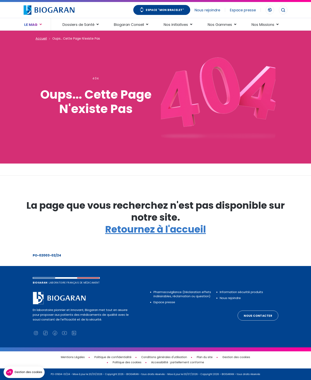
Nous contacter (258, 316)
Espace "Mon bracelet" (161, 10)
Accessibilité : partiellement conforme (177, 362)
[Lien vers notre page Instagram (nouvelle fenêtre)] (36, 333)
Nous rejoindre (207, 10)
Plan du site (205, 357)
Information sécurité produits (241, 292)
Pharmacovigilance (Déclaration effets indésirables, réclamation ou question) (182, 294)
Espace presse (243, 10)
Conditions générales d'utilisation (164, 357)
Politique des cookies (127, 362)
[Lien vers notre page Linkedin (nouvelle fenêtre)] (74, 333)
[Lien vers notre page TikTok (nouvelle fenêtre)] (45, 333)
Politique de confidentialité (113, 357)
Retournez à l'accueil (155, 229)
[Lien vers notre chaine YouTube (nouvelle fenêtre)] (64, 333)
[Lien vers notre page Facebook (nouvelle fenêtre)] (55, 333)
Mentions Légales (73, 357)
